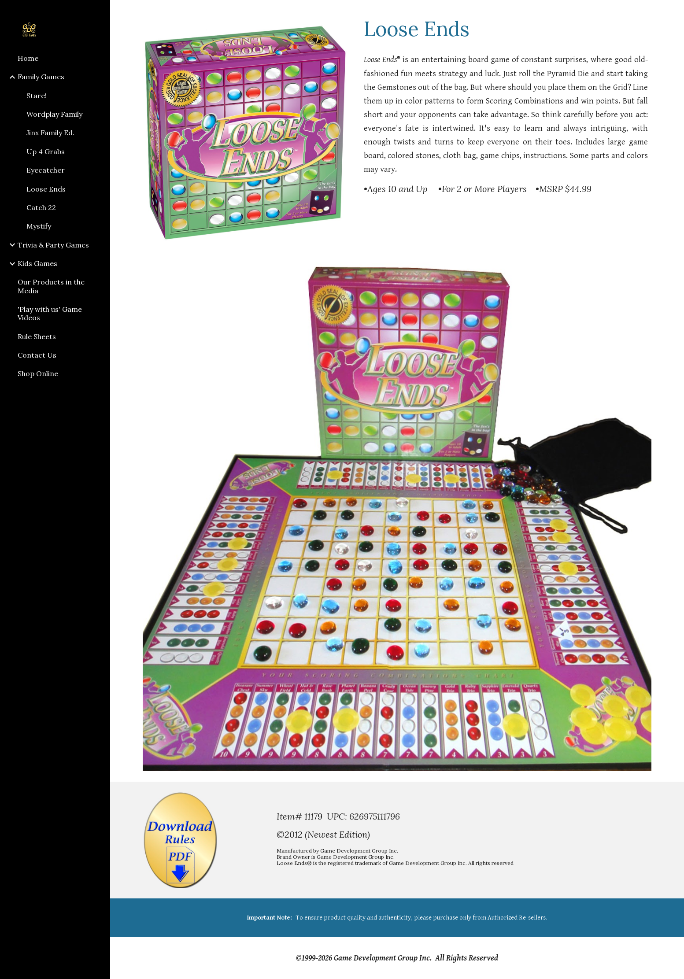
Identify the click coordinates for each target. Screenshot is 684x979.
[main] (505, 29)
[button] (673, 12)
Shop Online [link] (38, 373)
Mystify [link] (38, 226)
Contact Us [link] (37, 355)
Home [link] (28, 58)
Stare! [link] (36, 95)
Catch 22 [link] (41, 207)
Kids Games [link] (37, 263)
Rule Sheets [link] (37, 336)
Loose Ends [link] (46, 189)
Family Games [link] (41, 76)
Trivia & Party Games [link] (53, 244)
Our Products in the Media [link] (51, 286)
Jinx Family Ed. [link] (50, 132)
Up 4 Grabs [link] (45, 151)
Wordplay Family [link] (54, 114)
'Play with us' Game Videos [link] (50, 313)
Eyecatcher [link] (45, 170)
